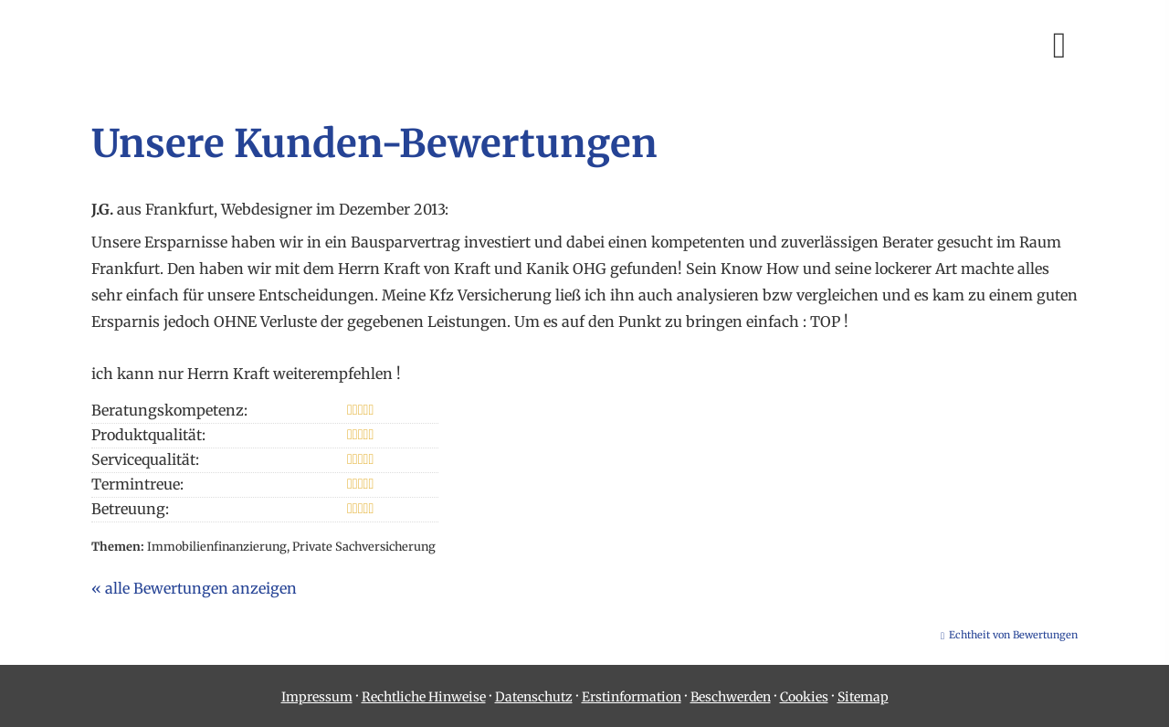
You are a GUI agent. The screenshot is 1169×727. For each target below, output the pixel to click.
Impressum (317, 697)
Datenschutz (534, 697)
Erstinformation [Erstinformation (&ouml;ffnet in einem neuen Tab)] (631, 697)
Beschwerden (730, 697)
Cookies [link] (804, 697)
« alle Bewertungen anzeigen (194, 588)
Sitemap (863, 697)
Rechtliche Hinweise (424, 697)
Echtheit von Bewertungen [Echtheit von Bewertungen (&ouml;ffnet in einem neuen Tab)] (1013, 634)
